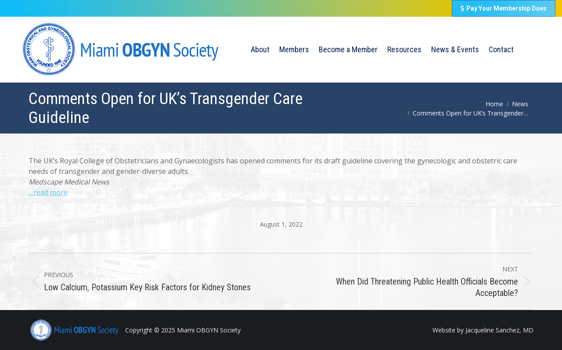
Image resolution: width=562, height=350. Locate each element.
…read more (48, 192)
